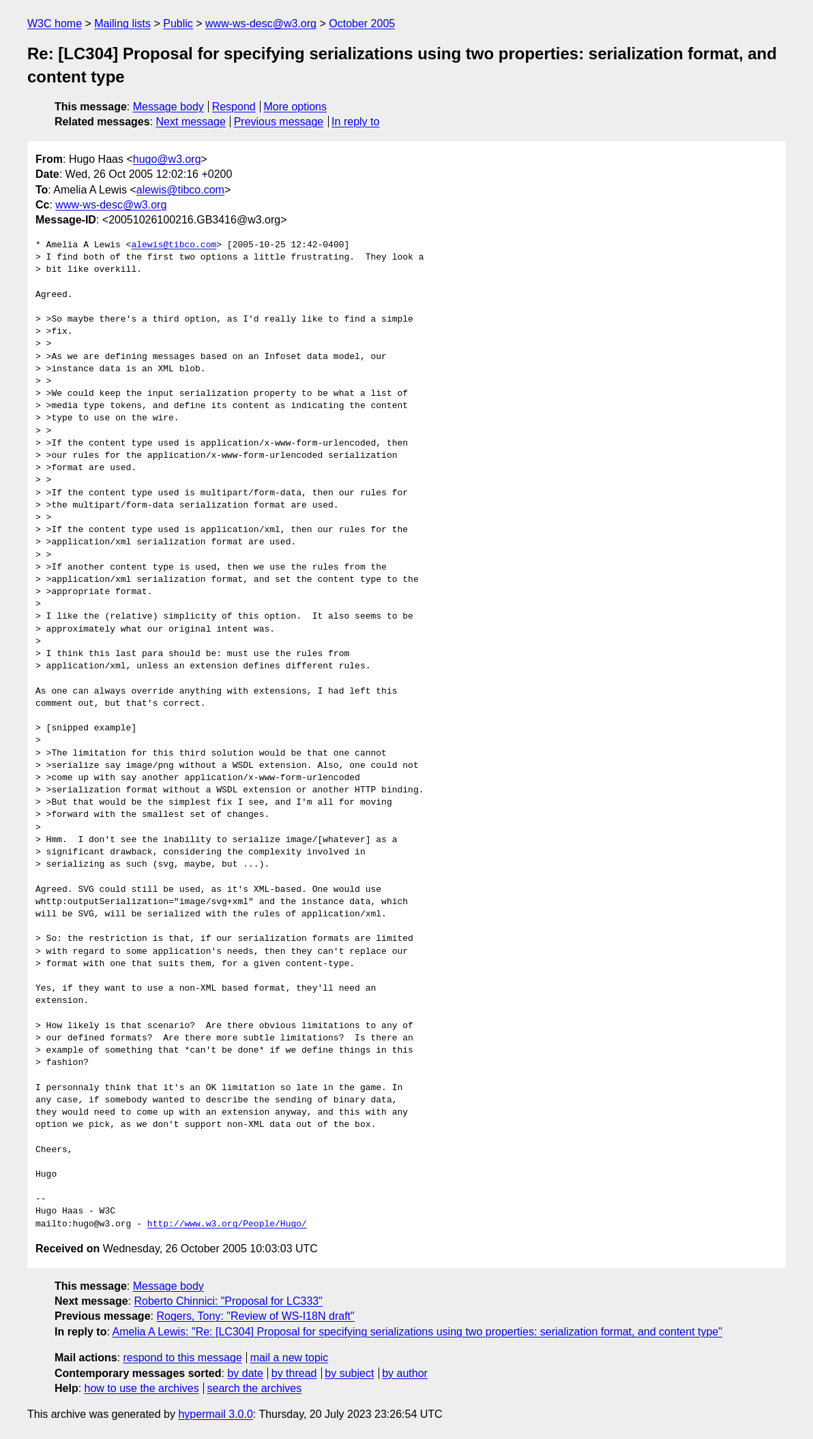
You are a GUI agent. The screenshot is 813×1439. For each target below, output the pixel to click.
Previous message (279, 121)
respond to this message (182, 1357)
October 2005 (362, 23)
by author (405, 1373)
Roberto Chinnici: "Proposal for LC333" (228, 1301)
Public (178, 23)
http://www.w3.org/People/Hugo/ (227, 1224)
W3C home (54, 23)
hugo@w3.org (167, 159)
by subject (349, 1373)
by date (245, 1373)
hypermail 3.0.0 (215, 1414)
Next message (191, 121)
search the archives (254, 1388)
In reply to (355, 121)
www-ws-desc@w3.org (260, 23)
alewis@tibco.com (180, 190)
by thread (294, 1373)
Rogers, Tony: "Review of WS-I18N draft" (255, 1316)
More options (295, 106)
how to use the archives (142, 1388)
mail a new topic (289, 1357)
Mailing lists (122, 23)
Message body (168, 106)
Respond (234, 106)
